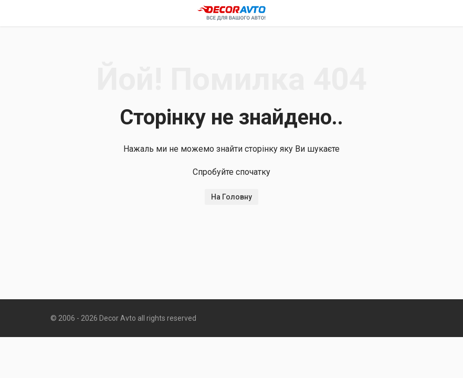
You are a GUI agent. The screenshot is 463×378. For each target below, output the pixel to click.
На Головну (231, 197)
